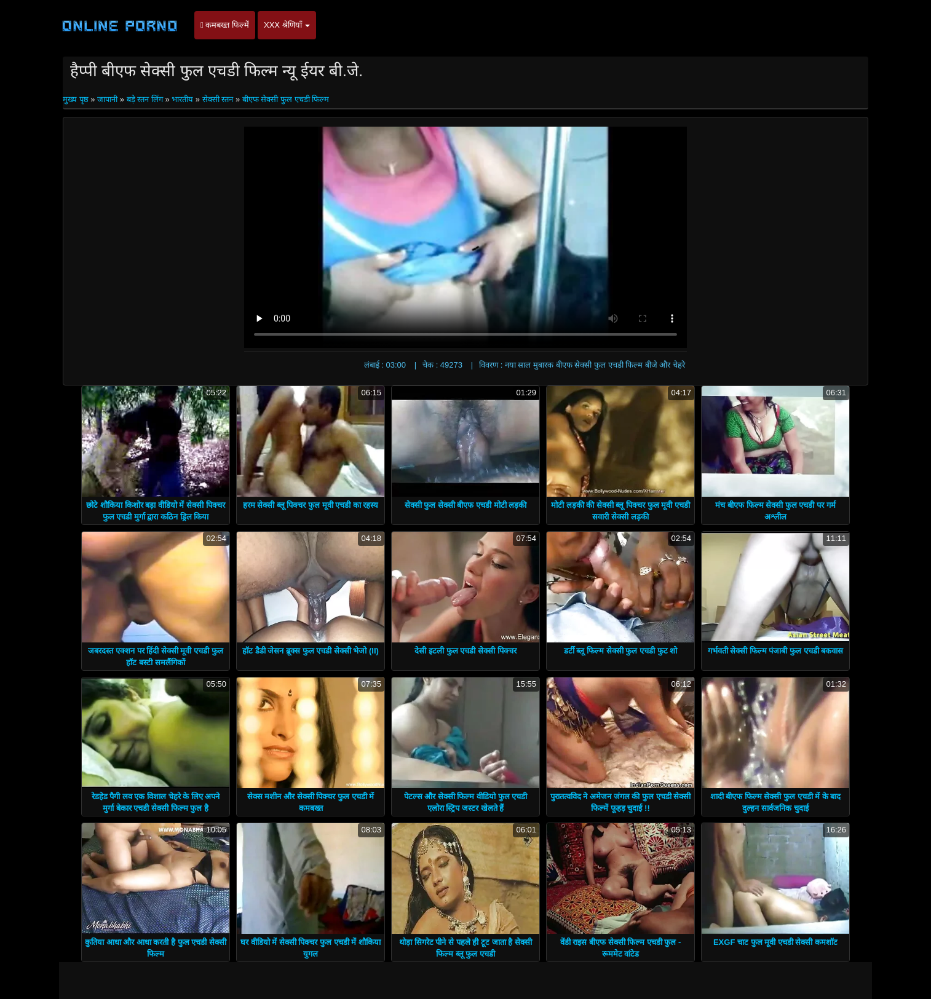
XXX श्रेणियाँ (287, 25)
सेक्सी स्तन (218, 99)
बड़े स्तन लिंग (145, 99)
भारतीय (182, 99)
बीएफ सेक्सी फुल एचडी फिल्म (285, 99)
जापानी (107, 99)
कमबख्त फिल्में (224, 25)
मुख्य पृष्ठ (76, 99)
